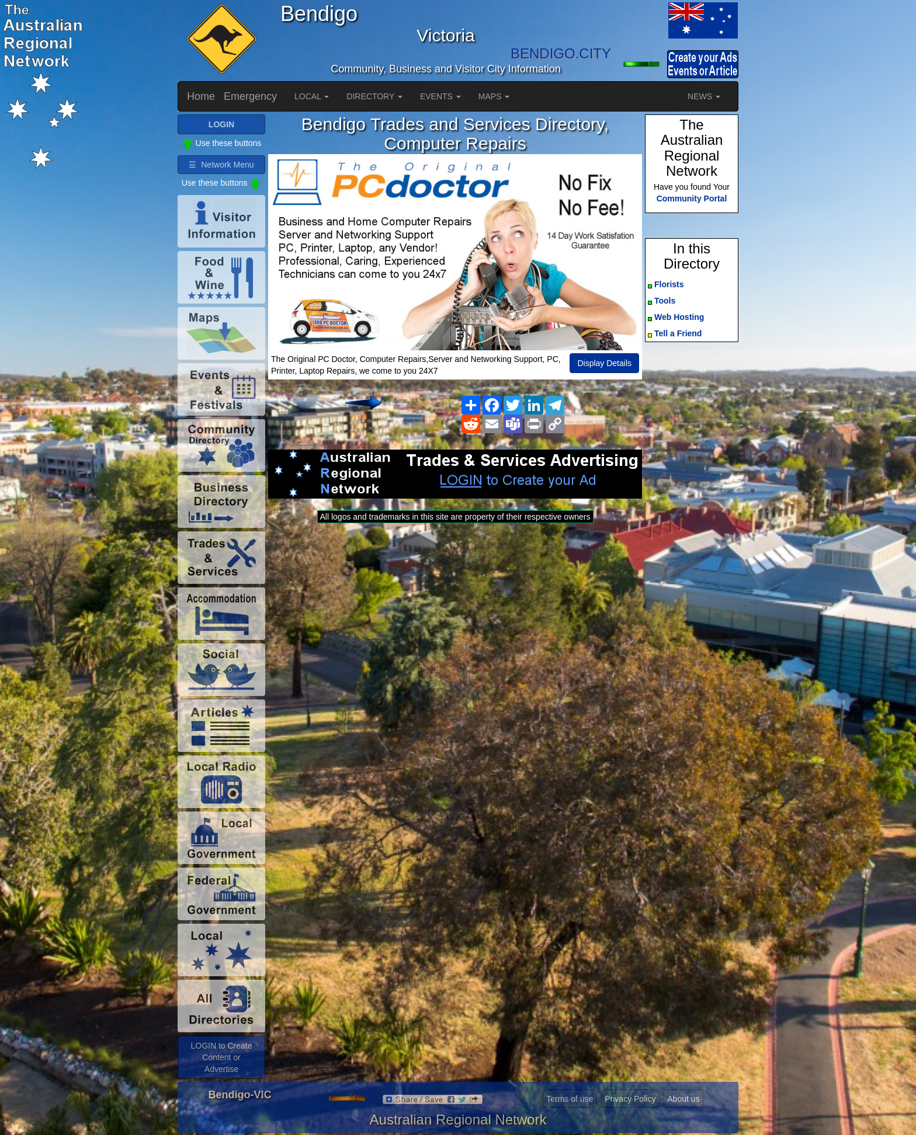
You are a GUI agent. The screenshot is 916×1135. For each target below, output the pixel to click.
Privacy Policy (630, 1098)
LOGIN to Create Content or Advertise (221, 1057)
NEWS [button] (704, 96)
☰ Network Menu (221, 164)
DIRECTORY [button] (374, 96)
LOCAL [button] (311, 96)
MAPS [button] (494, 96)
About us (683, 1098)
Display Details (604, 363)
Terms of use (569, 1098)
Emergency (250, 96)
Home (201, 96)
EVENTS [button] (440, 96)
